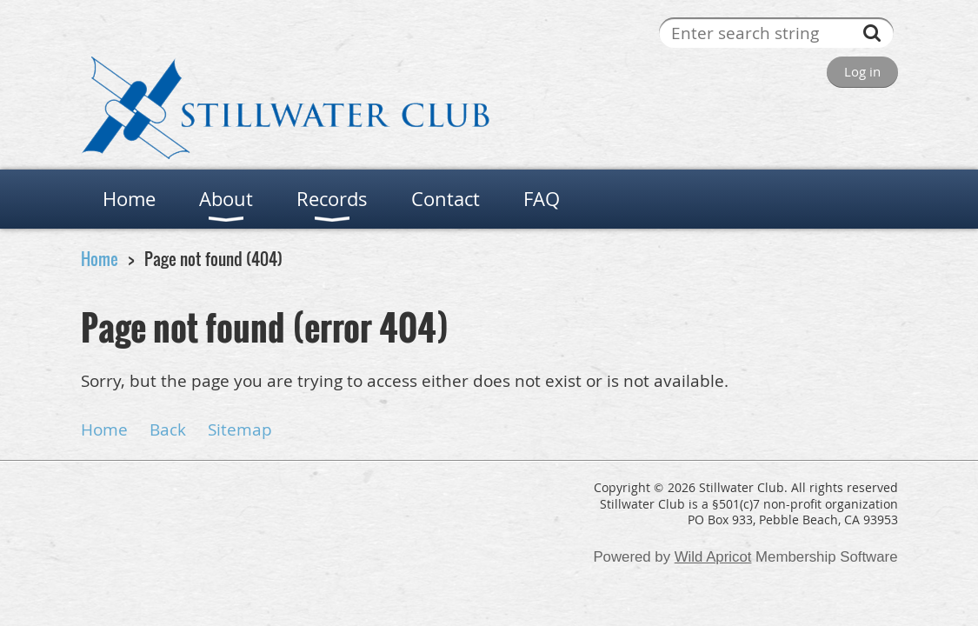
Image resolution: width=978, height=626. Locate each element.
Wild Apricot (713, 557)
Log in (862, 71)
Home (99, 258)
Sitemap (240, 429)
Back (168, 429)
